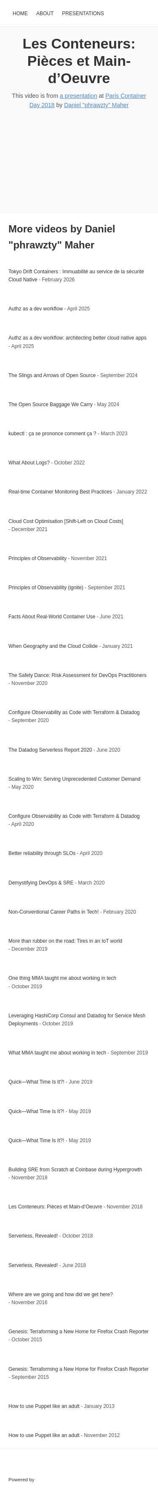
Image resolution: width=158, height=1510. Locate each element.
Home (20, 13)
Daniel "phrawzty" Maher (96, 105)
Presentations (83, 13)
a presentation (78, 95)
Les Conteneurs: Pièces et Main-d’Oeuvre (78, 60)
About (45, 13)
